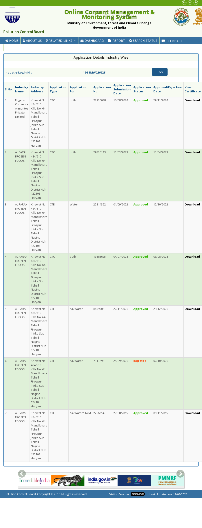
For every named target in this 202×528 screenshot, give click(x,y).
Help (56, 48)
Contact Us (34, 48)
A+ (184, 2)
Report (116, 40)
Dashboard (92, 40)
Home (11, 40)
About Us (32, 40)
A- (195, 2)
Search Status (143, 40)
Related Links (62, 40)
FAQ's (12, 48)
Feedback (172, 41)
